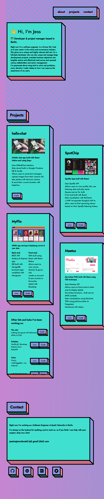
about (61, 12)
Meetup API (74, 284)
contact (88, 12)
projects (74, 12)
